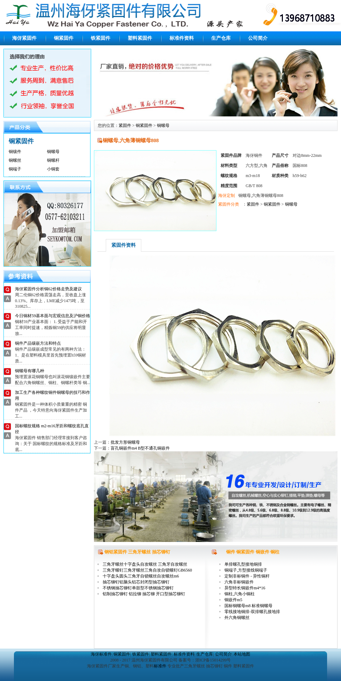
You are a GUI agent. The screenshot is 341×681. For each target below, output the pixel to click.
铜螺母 (53, 151)
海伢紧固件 (24, 38)
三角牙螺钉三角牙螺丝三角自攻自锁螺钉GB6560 (147, 570)
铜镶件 (15, 151)
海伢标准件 (101, 654)
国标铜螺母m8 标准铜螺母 (248, 605)
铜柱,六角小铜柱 (239, 593)
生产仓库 (221, 38)
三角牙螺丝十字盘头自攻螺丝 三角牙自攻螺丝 (145, 564)
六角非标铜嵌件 (239, 582)
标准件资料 (181, 38)
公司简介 (258, 38)
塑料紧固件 (140, 38)
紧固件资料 (123, 245)
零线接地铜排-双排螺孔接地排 (252, 611)
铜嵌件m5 (233, 599)
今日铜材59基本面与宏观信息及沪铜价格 (52, 315)
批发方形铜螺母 (125, 442)
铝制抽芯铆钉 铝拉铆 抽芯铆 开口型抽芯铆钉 (144, 593)
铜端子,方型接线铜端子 (245, 570)
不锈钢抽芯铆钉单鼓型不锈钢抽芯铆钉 (138, 588)
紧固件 (125, 125)
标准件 (160, 666)
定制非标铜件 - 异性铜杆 (247, 576)
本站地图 (241, 654)
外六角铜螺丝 (236, 617)
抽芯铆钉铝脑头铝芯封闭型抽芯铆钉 (136, 582)
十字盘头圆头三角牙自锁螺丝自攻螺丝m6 (141, 576)
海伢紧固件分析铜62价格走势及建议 (48, 288)
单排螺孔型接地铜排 (243, 564)
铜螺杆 (53, 160)
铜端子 (15, 169)
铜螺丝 (15, 160)
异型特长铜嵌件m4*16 (244, 588)
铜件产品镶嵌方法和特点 (38, 343)
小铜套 (53, 169)
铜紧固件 (63, 38)
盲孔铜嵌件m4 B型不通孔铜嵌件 (140, 448)
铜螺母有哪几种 (29, 370)
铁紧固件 (100, 38)
